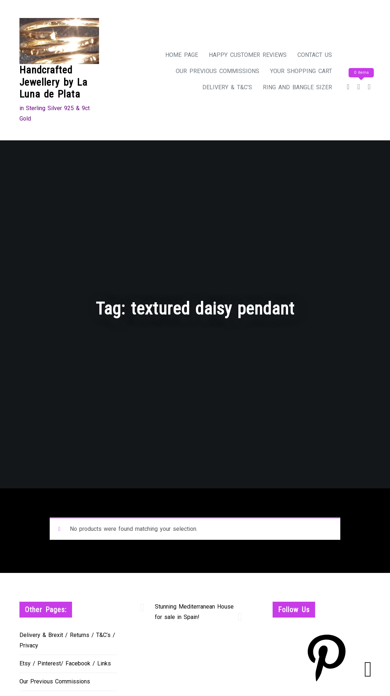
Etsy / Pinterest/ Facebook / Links (65, 663)
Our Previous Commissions (217, 71)
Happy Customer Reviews (248, 54)
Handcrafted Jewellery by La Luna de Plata (53, 82)
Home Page (181, 54)
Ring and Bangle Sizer (297, 87)
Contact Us (314, 54)
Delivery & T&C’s (227, 87)
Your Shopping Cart (301, 71)
